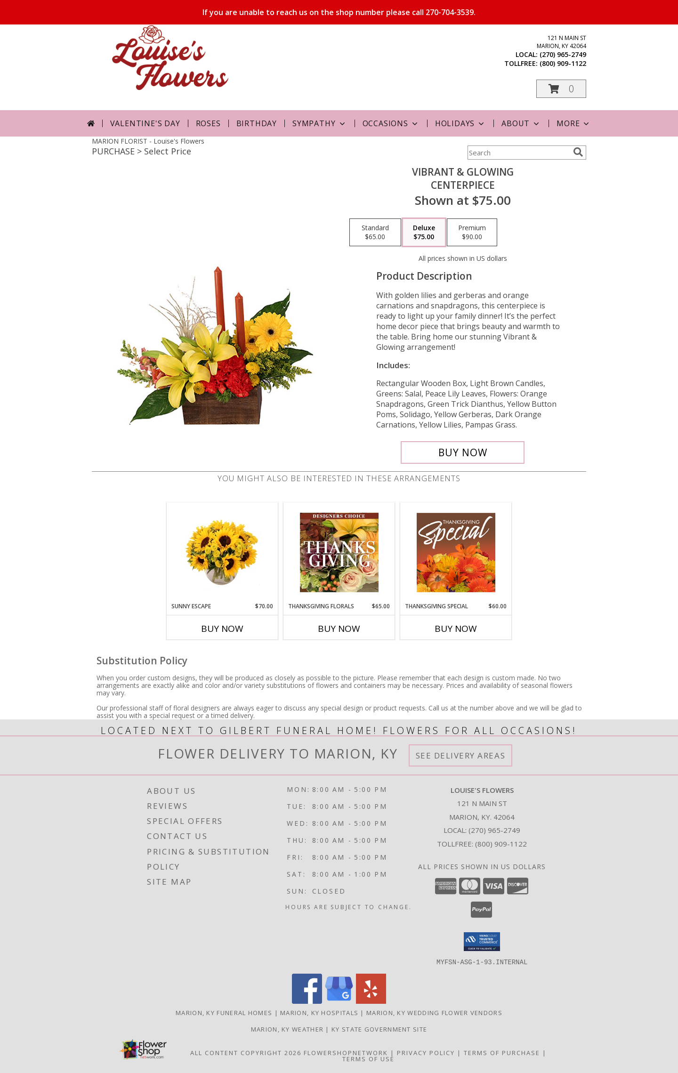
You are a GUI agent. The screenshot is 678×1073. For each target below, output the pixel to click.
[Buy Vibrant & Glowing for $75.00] (463, 452)
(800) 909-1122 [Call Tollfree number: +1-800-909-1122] (501, 843)
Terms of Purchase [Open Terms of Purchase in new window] (502, 1052)
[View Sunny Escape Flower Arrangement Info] (222, 552)
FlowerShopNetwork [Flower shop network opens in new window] (346, 1052)
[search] (578, 152)
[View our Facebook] (307, 1000)
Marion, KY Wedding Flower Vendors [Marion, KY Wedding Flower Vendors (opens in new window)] (434, 1012)
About (521, 123)
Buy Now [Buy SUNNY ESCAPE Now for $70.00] (222, 628)
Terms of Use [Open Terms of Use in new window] (368, 1058)
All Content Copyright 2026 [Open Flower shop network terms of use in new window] (245, 1052)
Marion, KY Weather (287, 1029)
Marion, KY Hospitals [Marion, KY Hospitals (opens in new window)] (319, 1012)
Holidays (460, 123)
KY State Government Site (379, 1029)
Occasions (391, 123)
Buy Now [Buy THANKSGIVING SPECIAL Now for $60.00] (456, 628)
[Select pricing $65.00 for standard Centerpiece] (375, 232)
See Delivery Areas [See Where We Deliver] (461, 755)
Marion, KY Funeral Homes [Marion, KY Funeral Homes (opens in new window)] (224, 1012)
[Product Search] (518, 152)
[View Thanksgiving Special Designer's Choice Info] (456, 552)
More (574, 123)
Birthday (256, 123)
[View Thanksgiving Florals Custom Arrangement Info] (339, 552)
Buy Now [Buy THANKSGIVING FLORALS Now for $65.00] (339, 628)
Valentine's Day (145, 123)
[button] (561, 89)
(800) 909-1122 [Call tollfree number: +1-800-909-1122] (563, 63)
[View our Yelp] (371, 1000)
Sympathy (319, 123)
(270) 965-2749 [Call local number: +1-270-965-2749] (563, 54)
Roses (208, 123)
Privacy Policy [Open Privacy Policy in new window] (426, 1052)
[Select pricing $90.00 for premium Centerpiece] (472, 232)
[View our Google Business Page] (339, 1000)
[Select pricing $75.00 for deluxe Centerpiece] (424, 232)
